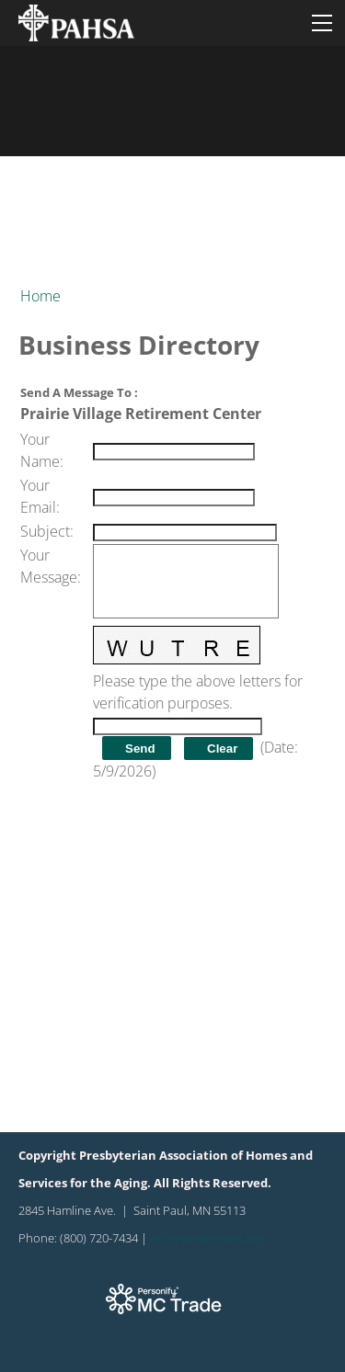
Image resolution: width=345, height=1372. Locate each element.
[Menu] (322, 23)
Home (40, 296)
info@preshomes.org (207, 1238)
